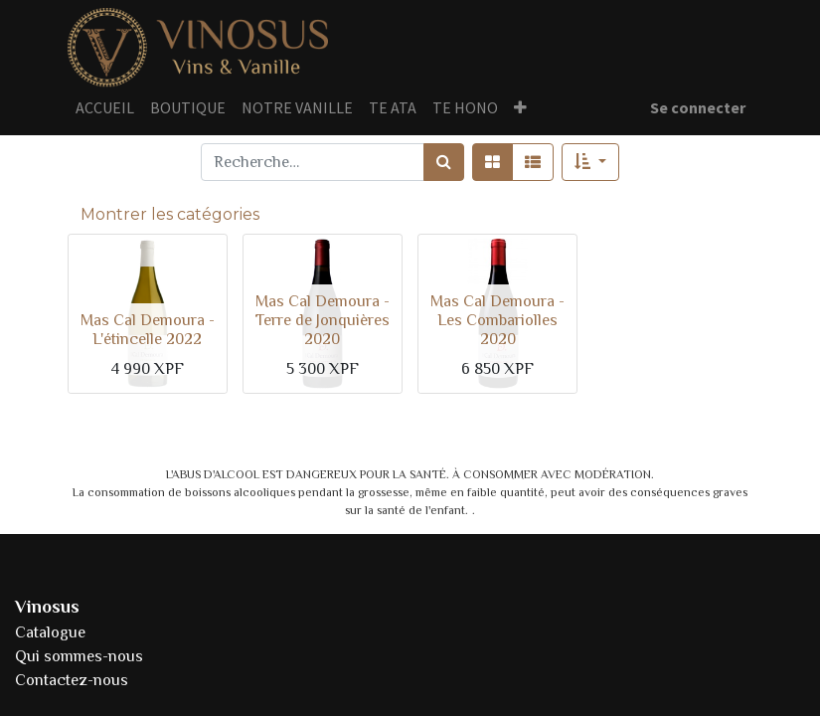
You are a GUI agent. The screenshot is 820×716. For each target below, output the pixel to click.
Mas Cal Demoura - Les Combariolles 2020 (497, 320)
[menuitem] (105, 107)
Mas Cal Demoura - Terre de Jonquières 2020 (322, 320)
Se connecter (697, 107)
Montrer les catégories (170, 214)
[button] (520, 107)
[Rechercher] (443, 162)
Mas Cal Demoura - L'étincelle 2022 (148, 329)
